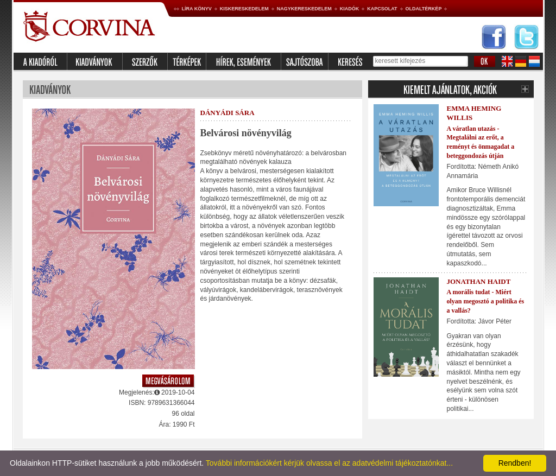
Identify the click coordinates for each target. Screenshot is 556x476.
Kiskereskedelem (244, 8)
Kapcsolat (382, 8)
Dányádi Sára (227, 113)
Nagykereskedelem (304, 8)
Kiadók (349, 8)
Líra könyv (197, 8)
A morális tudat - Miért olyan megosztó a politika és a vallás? (486, 301)
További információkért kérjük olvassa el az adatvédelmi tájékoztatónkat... (329, 463)
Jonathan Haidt (479, 281)
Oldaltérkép (424, 8)
